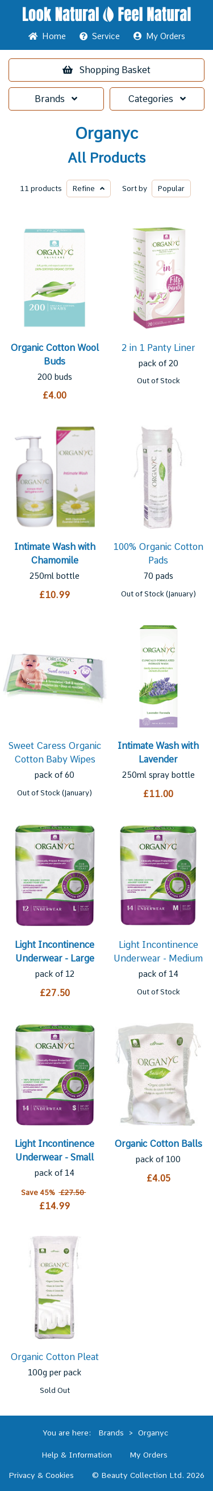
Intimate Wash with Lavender (158, 752)
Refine (89, 188)
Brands (56, 99)
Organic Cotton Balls (158, 1143)
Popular (171, 188)
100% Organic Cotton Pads (158, 553)
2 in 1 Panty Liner (158, 347)
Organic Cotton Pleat (54, 1357)
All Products (106, 158)
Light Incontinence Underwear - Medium (158, 951)
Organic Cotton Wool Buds (54, 354)
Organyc (106, 133)
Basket (106, 70)
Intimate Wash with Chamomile (54, 553)
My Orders (159, 36)
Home (47, 36)
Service (100, 36)
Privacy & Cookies (41, 1475)
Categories (157, 99)
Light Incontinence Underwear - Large (54, 951)
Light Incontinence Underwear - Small (54, 1150)
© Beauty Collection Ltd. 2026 (148, 1475)
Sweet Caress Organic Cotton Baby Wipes (55, 752)
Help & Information (76, 1454)
